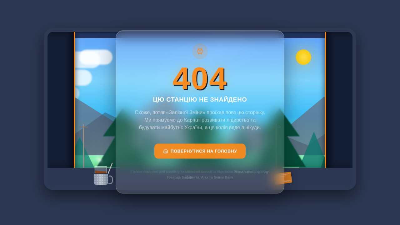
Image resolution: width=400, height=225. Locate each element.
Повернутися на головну (200, 153)
